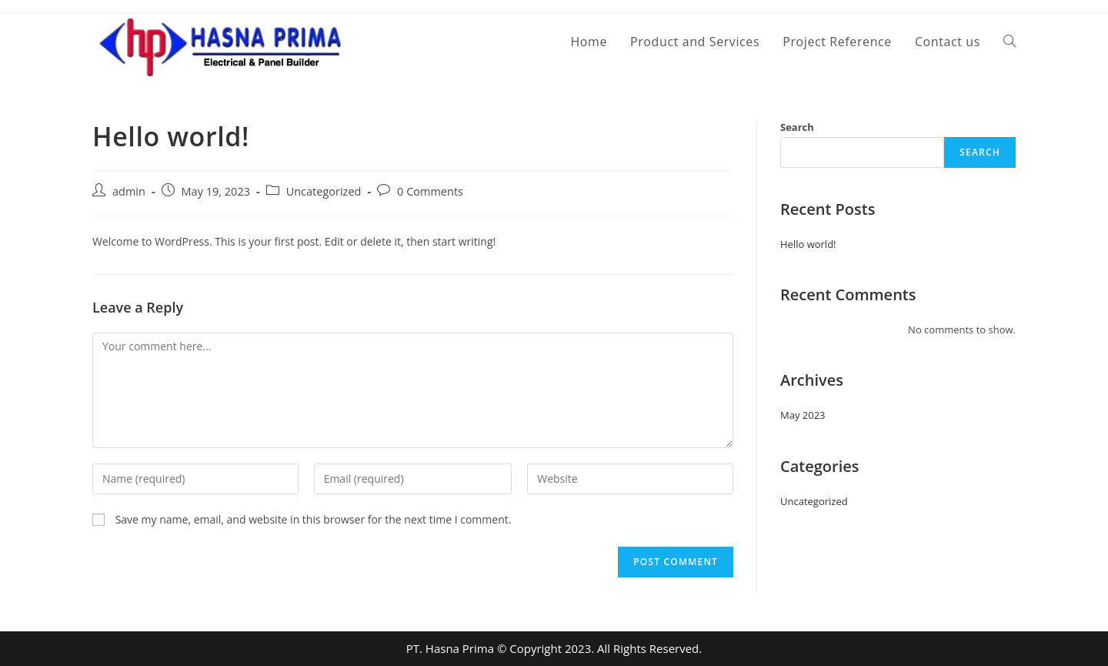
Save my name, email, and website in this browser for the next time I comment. (313, 519)
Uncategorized (324, 191)
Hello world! (808, 244)
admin (128, 191)
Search (797, 127)
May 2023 (803, 415)
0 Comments (430, 191)
